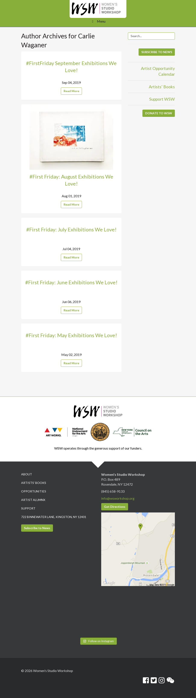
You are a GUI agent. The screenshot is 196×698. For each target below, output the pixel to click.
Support (28, 508)
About (26, 474)
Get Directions (114, 506)
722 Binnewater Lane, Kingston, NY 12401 (53, 517)
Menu (98, 21)
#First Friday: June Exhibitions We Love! (71, 282)
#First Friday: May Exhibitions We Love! (71, 335)
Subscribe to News (37, 528)
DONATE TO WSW (158, 113)
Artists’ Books (162, 86)
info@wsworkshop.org (118, 498)
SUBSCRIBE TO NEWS (156, 52)
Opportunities (33, 491)
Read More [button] (71, 91)
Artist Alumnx (33, 500)
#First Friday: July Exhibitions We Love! (71, 229)
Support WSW (162, 99)
